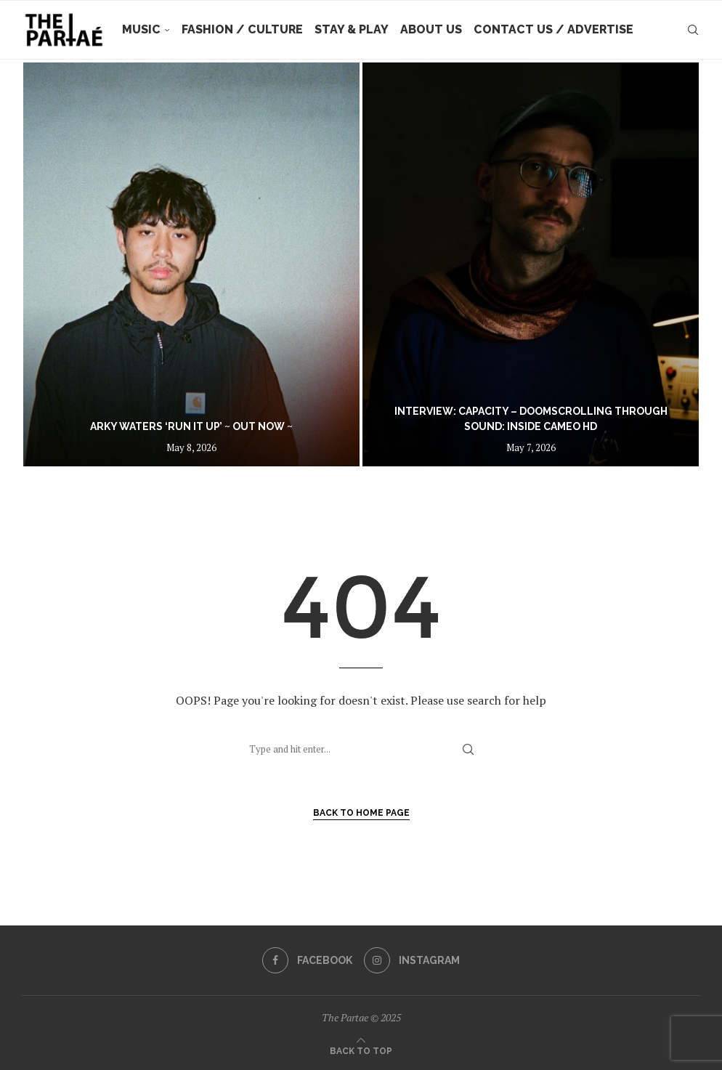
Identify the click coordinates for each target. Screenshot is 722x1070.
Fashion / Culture (242, 29)
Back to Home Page (361, 813)
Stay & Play (352, 29)
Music (141, 29)
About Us (431, 29)
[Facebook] (307, 960)
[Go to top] (361, 1050)
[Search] (693, 30)
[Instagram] (412, 960)
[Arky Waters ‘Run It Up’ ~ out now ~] (191, 264)
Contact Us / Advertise (553, 29)
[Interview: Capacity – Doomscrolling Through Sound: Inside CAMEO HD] (530, 264)
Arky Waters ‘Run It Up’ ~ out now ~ (191, 426)
